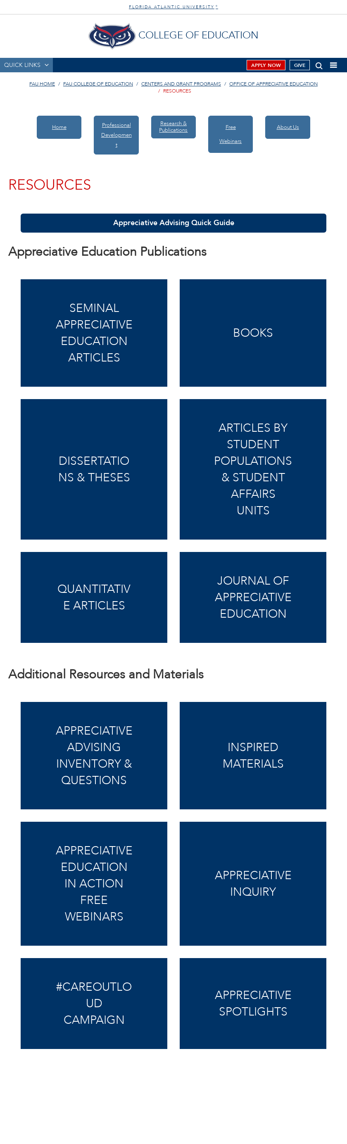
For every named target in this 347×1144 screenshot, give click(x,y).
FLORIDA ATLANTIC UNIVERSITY (173, 7)
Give (299, 65)
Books (253, 333)
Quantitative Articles (94, 597)
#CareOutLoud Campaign (94, 1003)
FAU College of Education (98, 84)
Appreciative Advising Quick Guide (173, 223)
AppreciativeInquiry (253, 884)
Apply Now (266, 65)
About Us (288, 127)
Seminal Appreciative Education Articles (94, 333)
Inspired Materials (253, 756)
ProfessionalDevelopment (116, 135)
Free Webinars (230, 134)
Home (59, 127)
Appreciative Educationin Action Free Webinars (94, 884)
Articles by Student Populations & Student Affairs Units (253, 469)
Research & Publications (173, 127)
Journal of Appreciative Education (253, 597)
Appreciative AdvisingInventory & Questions (94, 755)
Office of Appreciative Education (273, 84)
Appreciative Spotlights (253, 1003)
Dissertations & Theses (94, 469)
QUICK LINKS (22, 65)
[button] (319, 64)
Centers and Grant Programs (181, 84)
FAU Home (42, 84)
